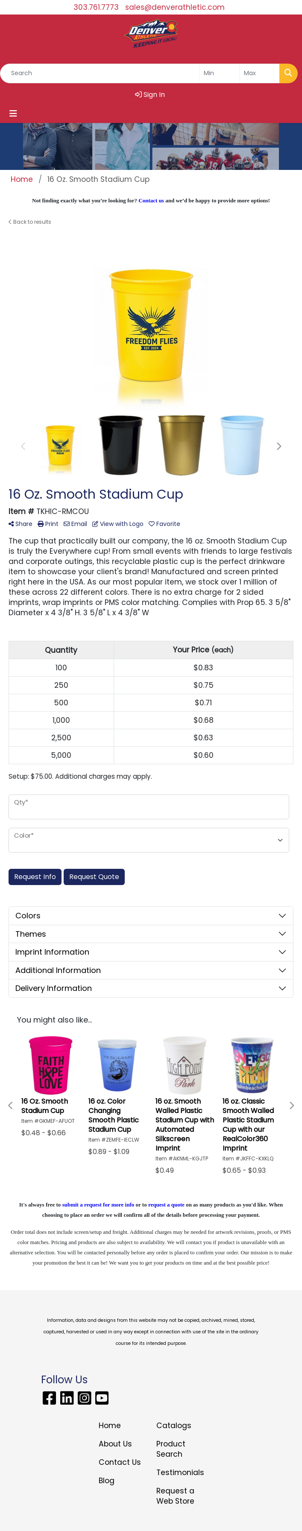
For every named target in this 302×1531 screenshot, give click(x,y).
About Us (115, 1444)
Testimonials (180, 1472)
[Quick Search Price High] (259, 73)
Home (110, 1425)
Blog (106, 1480)
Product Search (170, 1449)
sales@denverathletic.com (175, 7)
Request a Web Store (175, 1496)
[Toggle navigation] (13, 114)
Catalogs (173, 1425)
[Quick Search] (99, 73)
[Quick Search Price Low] (219, 73)
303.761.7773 (96, 7)
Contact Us (120, 1462)
